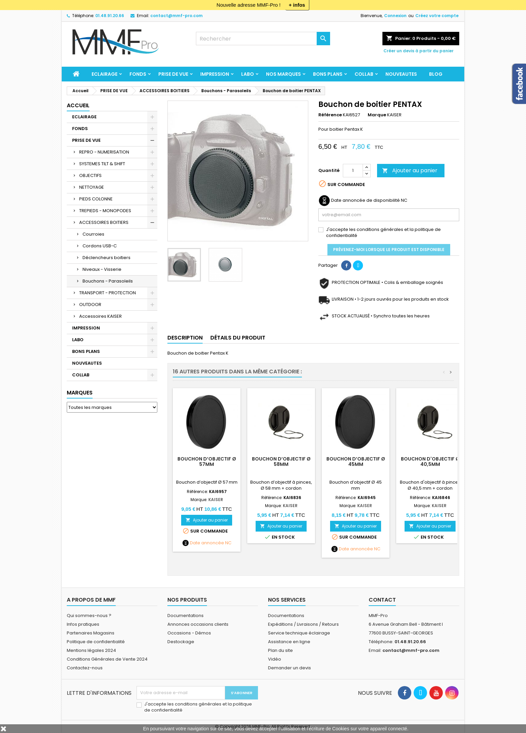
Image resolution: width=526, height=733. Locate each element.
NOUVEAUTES (401, 74)
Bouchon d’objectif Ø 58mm (281, 461)
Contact (382, 600)
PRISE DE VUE (173, 74)
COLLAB (364, 74)
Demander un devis (289, 668)
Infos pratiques (83, 624)
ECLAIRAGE (104, 74)
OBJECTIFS (90, 175)
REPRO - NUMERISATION (104, 152)
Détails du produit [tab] (237, 338)
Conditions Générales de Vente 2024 (107, 659)
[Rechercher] (263, 38)
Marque (377, 115)
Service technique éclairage (299, 633)
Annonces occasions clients (197, 624)
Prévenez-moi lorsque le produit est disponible (388, 249)
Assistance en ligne (289, 641)
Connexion (395, 15)
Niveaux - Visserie (102, 269)
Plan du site (280, 650)
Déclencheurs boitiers (106, 257)
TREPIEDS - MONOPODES (105, 210)
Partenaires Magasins (90, 633)
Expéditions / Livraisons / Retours (303, 624)
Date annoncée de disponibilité (365, 200)
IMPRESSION (214, 74)
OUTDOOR (90, 304)
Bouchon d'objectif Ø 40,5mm (430, 461)
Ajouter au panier (409, 170)
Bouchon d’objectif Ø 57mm (206, 461)
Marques (80, 392)
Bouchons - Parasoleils (108, 281)
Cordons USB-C (100, 246)
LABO (247, 74)
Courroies (93, 234)
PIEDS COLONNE (96, 199)
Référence (330, 115)
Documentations (185, 615)
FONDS (137, 74)
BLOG (435, 74)
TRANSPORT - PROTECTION (107, 293)
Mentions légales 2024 (91, 650)
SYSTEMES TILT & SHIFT (102, 164)
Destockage (180, 641)
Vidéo (274, 659)
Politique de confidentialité (96, 641)
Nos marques (283, 74)
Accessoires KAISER (100, 316)
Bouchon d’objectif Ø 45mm (355, 461)
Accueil (78, 105)
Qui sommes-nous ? (89, 615)
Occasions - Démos (189, 633)
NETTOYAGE (91, 187)
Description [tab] (185, 338)
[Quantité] (353, 170)
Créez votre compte (437, 15)
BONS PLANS (328, 74)
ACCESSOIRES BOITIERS (103, 222)
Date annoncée (207, 543)
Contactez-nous (85, 668)
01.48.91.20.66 (109, 15)
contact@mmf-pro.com (176, 15)
